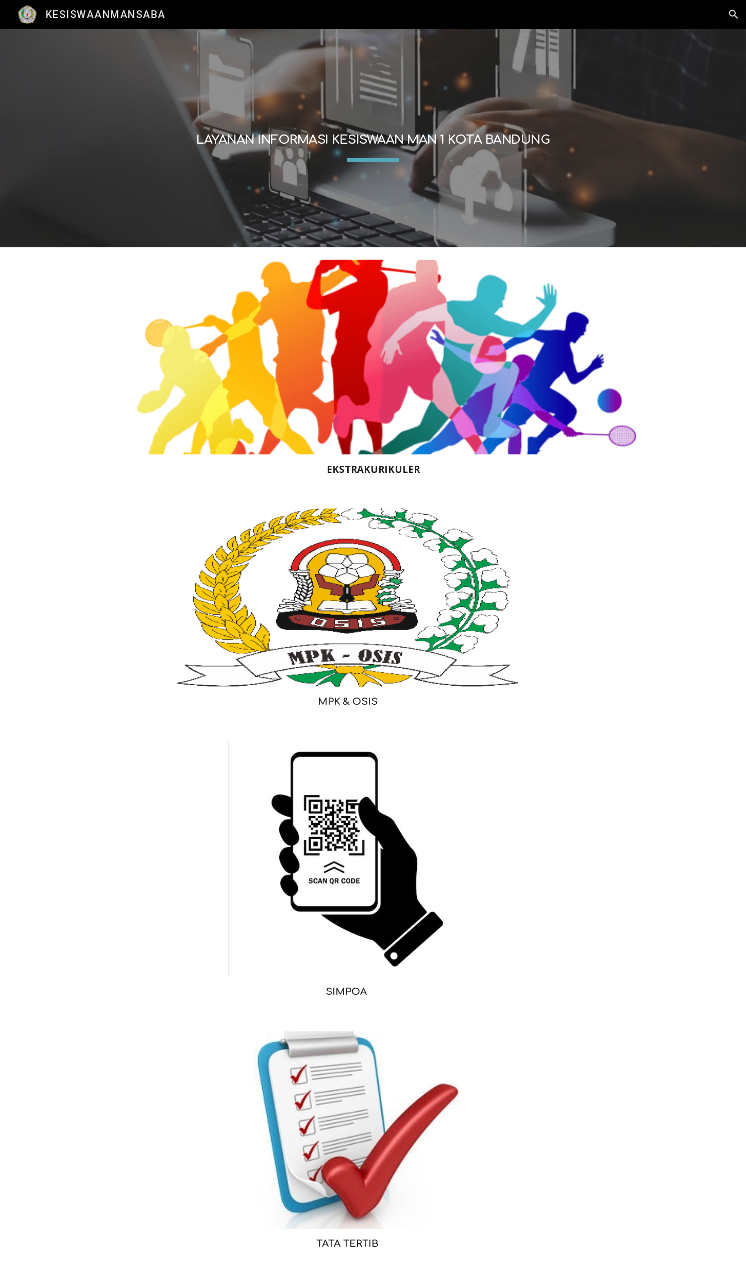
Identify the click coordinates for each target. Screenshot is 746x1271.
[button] (733, 14)
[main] (373, 138)
